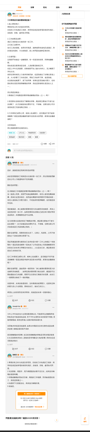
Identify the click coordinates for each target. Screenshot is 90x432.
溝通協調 (12, 137)
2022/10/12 (19, 14)
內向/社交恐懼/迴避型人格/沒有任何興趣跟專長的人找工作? (74, 56)
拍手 (16, 300)
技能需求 (42, 133)
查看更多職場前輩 (31, 424)
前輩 (32, 7)
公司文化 (21, 133)
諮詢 (57, 7)
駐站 (45, 7)
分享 (53, 144)
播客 (70, 7)
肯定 (32, 300)
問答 (19, 7)
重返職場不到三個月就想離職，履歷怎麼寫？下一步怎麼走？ (73, 67)
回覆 (49, 300)
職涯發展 (21, 137)
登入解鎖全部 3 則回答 (31, 394)
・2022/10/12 (33, 165)
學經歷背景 (32, 133)
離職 (36, 137)
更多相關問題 (72, 76)
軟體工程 (12, 133)
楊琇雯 (14, 163)
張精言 (14, 355)
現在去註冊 (38, 407)
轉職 (29, 137)
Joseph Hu (16, 306)
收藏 (45, 144)
